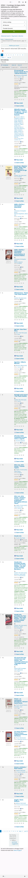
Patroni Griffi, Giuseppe (20, 669)
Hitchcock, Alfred (21, 75)
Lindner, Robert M (18, 134)
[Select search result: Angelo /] (0, 799)
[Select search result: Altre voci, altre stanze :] (0, 496)
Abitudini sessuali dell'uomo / (20, 112)
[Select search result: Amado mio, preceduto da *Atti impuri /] (0, 614)
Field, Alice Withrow (19, 128)
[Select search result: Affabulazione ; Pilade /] (0, 292)
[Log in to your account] (23, 2)
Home (2, 39)
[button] (11, 2)
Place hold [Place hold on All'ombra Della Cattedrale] (18, 459)
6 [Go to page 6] (13, 55)
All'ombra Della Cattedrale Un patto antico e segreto (20, 437)
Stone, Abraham (18, 120)
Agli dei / (20, 330)
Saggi (18, 708)
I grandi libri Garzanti (21, 739)
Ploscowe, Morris (18, 127)
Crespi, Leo (17, 125)
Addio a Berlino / (19, 206)
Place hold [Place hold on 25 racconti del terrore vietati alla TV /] (18, 103)
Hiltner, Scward (18, 130)
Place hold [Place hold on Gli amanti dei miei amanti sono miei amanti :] (18, 692)
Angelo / (18, 800)
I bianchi (19, 401)
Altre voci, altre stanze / (19, 466)
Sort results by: (5, 60)
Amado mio (17, 536)
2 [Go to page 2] (4, 55)
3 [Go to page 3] (6, 55)
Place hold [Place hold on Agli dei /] (18, 356)
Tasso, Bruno (17, 471)
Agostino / (20, 362)
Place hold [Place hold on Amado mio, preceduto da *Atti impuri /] (18, 651)
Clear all (20, 65)
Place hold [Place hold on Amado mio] (18, 556)
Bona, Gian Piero (21, 332)
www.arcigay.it (18, 850)
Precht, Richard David (21, 705)
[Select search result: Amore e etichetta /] (0, 767)
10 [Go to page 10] (22, 55)
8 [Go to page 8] (17, 55)
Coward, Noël (20, 770)
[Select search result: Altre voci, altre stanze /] (0, 464)
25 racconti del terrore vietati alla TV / (21, 72)
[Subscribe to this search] (2, 50)
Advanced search (5, 36)
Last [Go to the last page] (9, 57)
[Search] (14, 31)
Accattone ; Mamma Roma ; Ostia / (20, 168)
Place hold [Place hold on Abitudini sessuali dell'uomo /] (18, 160)
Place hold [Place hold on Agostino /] (18, 388)
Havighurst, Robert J (19, 118)
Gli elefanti (19, 176)
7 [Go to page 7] (15, 55)
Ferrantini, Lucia (18, 706)
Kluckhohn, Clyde (18, 124)
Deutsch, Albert (20, 117)
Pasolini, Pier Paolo (20, 175)
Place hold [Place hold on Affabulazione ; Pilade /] (18, 323)
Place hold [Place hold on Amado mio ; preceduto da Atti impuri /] (18, 608)
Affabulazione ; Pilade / (21, 293)
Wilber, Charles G (18, 131)
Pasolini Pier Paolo (20, 538)
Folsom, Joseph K (18, 123)
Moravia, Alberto (21, 365)
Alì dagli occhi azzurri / (21, 395)
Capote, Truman (21, 469)
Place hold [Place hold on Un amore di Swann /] (18, 761)
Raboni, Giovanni (18, 262)
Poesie (18, 334)
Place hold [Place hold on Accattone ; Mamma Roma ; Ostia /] (18, 198)
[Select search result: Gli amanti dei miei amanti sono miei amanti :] (0, 657)
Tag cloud (14, 36)
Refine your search (14, 45)
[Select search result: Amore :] (0, 698)
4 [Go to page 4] (8, 55)
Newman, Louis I (18, 132)
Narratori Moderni (20, 440)
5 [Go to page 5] (7, 831)
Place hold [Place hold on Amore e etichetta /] (18, 793)
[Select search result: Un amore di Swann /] (0, 731)
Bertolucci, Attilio (19, 574)
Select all (14, 65)
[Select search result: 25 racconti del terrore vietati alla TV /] (0, 70)
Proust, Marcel (21, 738)
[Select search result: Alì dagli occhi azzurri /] (0, 394)
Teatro (18, 671)
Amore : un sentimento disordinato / (20, 701)
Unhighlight (4, 65)
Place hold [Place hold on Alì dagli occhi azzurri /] (18, 430)
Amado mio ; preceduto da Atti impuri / (20, 565)
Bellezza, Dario (21, 803)
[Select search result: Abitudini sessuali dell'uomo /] (0, 109)
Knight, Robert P (18, 121)
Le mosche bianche (21, 575)
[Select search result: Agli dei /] (0, 329)
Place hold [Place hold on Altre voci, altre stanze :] (18, 530)
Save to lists (19, 106)
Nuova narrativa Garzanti (22, 804)
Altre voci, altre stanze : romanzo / (20, 499)
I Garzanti (19, 77)
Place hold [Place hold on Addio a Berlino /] (18, 243)
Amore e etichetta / (20, 767)
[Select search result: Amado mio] (0, 535)
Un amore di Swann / (20, 734)
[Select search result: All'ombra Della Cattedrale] (0, 435)
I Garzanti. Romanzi (21, 772)
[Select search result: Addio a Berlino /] (0, 204)
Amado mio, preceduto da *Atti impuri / (20, 618)
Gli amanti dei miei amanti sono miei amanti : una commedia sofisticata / (21, 661)
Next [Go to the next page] (4, 57)
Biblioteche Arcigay (5, 2)
